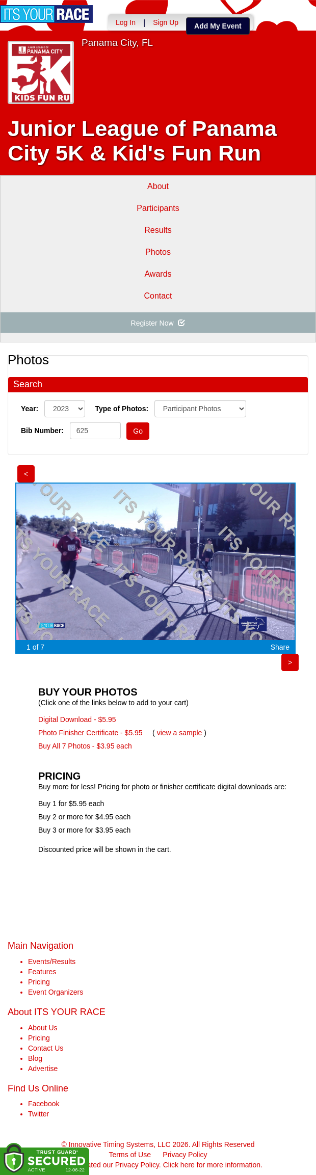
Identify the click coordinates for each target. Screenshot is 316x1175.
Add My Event (218, 26)
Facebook (43, 1104)
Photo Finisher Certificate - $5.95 (90, 733)
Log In (126, 22)
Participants (158, 208)
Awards (157, 274)
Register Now (158, 323)
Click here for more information (211, 1165)
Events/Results (51, 961)
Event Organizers (55, 992)
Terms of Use (130, 1155)
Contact (158, 295)
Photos (158, 252)
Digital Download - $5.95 (77, 719)
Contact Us (45, 1048)
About (158, 186)
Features (42, 972)
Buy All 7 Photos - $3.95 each (85, 746)
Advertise (43, 1068)
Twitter (38, 1114)
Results (157, 230)
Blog (35, 1058)
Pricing (39, 982)
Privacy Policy (185, 1155)
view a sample (179, 733)
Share (280, 647)
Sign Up (165, 22)
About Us (43, 1028)
